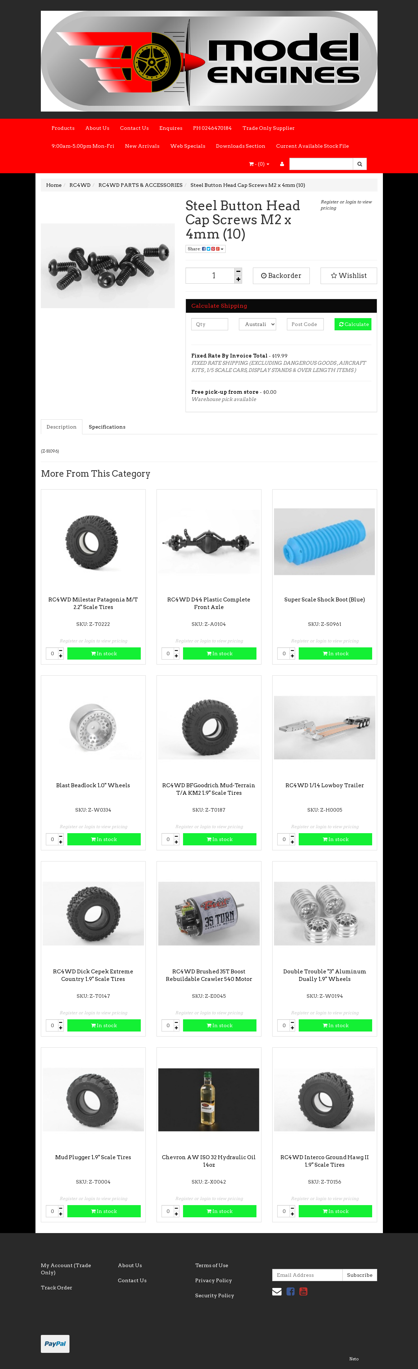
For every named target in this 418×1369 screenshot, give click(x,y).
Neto (354, 1358)
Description (62, 427)
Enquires (170, 128)
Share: (206, 248)
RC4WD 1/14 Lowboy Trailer (324, 785)
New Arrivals (142, 146)
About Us (97, 128)
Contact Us (134, 128)
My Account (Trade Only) (66, 1268)
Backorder (281, 275)
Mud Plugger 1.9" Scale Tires (93, 1157)
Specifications (107, 427)
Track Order (56, 1287)
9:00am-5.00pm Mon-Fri (83, 146)
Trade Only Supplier (268, 128)
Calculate (354, 324)
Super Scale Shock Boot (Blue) (324, 599)
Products (63, 128)
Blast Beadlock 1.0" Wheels (93, 785)
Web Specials (187, 146)
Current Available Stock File (312, 146)
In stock (104, 653)
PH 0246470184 (212, 128)
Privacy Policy (213, 1280)
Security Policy (214, 1295)
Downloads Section (240, 146)
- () (259, 164)
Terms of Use (211, 1265)
